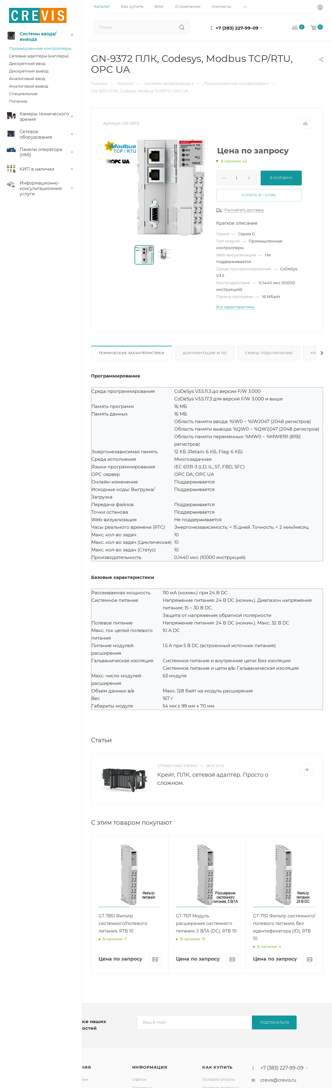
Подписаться (274, 1022)
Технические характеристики (131, 353)
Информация (150, 1067)
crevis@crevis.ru (278, 1080)
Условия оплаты (218, 1079)
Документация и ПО (205, 353)
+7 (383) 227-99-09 (237, 28)
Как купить (217, 1067)
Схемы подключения (269, 353)
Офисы (139, 1079)
